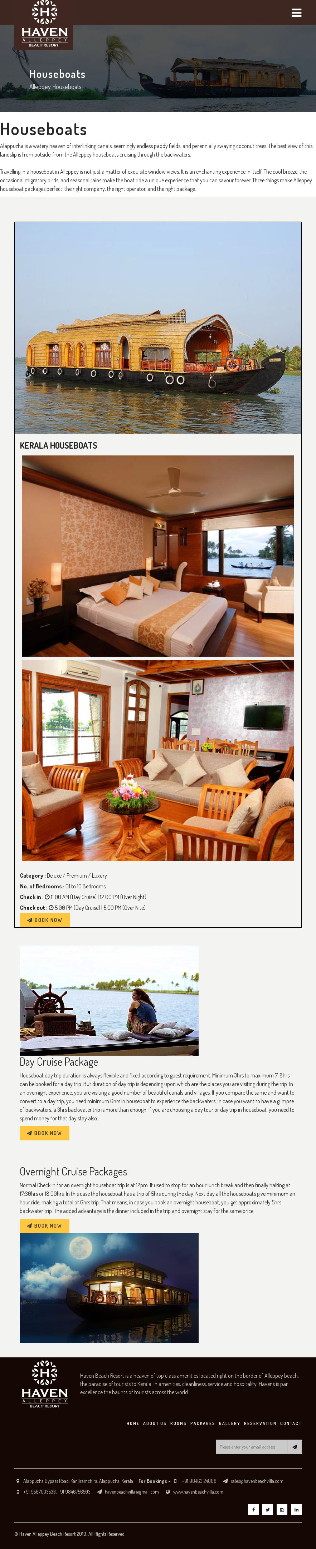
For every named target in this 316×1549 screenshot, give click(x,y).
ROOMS (178, 1423)
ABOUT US (155, 1423)
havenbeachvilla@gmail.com (132, 1492)
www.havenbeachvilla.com (198, 1492)
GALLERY (229, 1423)
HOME (133, 1423)
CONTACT (291, 1423)
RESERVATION (260, 1423)
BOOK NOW (45, 920)
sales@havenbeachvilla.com (257, 1481)
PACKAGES (202, 1423)
